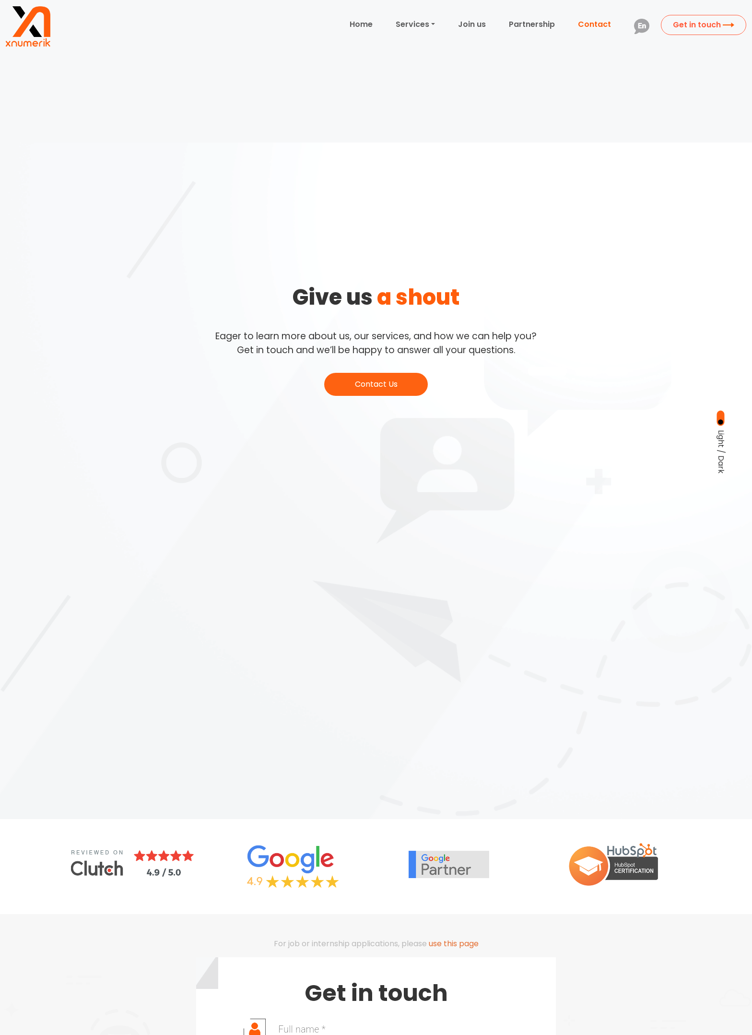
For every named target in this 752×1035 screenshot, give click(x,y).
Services (412, 24)
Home (361, 24)
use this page (454, 943)
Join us (472, 24)
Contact (594, 24)
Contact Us (376, 384)
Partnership (532, 24)
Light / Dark (721, 451)
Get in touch (703, 24)
